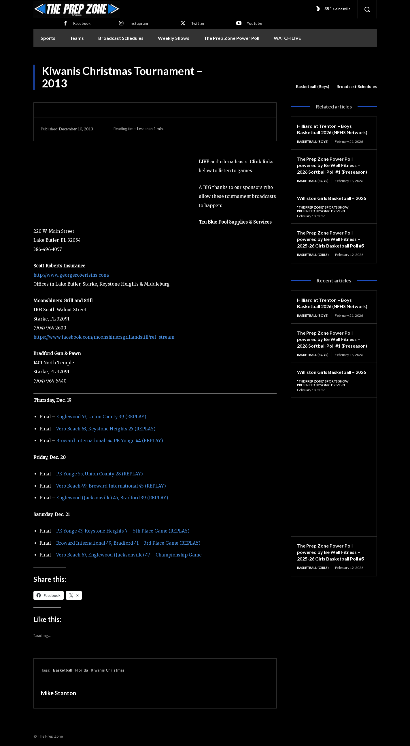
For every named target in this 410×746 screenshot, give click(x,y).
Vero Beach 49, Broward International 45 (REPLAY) (111, 486)
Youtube (254, 23)
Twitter (198, 23)
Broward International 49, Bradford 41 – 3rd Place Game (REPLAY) (128, 543)
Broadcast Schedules (357, 86)
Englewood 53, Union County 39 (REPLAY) (101, 416)
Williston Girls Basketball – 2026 (328, 416)
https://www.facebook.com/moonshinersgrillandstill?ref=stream (103, 337)
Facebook (81, 23)
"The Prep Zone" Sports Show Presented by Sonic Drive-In (325, 229)
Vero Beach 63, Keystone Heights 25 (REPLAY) (106, 429)
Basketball (62, 670)
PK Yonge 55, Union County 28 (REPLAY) (99, 474)
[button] (367, 9)
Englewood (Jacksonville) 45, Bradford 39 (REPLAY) (112, 498)
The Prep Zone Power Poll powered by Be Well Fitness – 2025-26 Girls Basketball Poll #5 (331, 263)
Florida (81, 670)
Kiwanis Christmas (107, 670)
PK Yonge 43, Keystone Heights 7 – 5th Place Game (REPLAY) (123, 531)
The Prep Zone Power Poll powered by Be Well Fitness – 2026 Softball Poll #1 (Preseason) (331, 175)
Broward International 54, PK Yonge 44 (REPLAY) (109, 440)
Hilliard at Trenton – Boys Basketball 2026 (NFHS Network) (326, 132)
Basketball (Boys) (312, 86)
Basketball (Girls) (314, 282)
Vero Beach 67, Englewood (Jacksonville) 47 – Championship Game (129, 555)
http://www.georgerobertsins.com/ (71, 275)
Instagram (138, 23)
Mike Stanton (58, 692)
